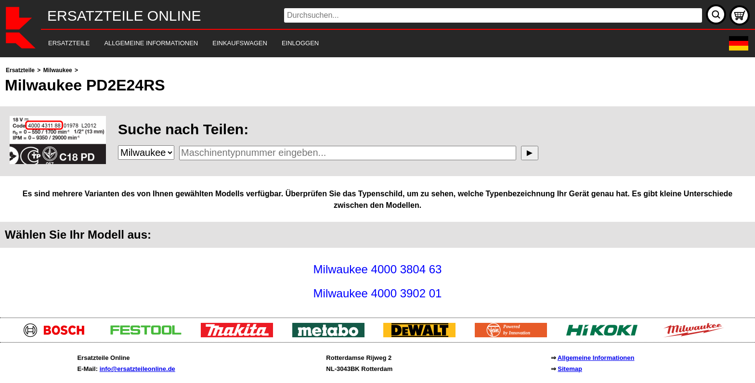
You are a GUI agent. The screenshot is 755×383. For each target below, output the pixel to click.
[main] (377, 185)
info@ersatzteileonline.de (137, 368)
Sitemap (570, 368)
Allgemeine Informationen (596, 357)
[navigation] (364, 43)
